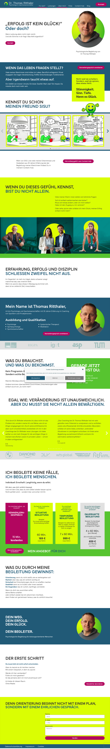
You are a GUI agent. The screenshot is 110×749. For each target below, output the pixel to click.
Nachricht (49, 727)
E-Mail (47, 720)
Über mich (62, 6)
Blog (88, 6)
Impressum (30, 747)
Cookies (41, 747)
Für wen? (42, 6)
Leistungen (52, 6)
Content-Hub (79, 6)
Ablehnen (55, 378)
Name (47, 714)
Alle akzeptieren (35, 378)
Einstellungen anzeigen (74, 378)
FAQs (70, 6)
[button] (83, 369)
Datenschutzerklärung (13, 747)
